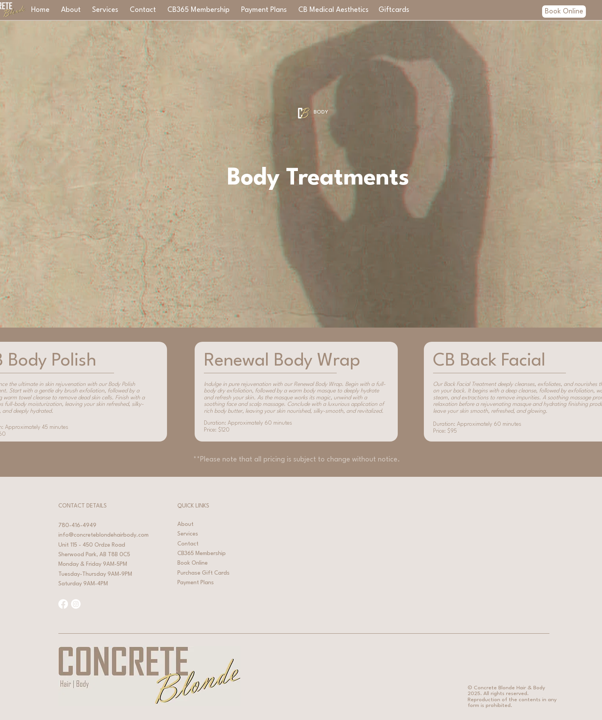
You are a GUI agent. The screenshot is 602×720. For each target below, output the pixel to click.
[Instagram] (76, 604)
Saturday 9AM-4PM (83, 584)
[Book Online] (564, 11)
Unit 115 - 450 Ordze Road (91, 545)
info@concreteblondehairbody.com (103, 535)
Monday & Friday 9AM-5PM (92, 564)
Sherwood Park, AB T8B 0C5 (94, 555)
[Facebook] (63, 604)
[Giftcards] (394, 10)
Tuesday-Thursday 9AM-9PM (95, 574)
